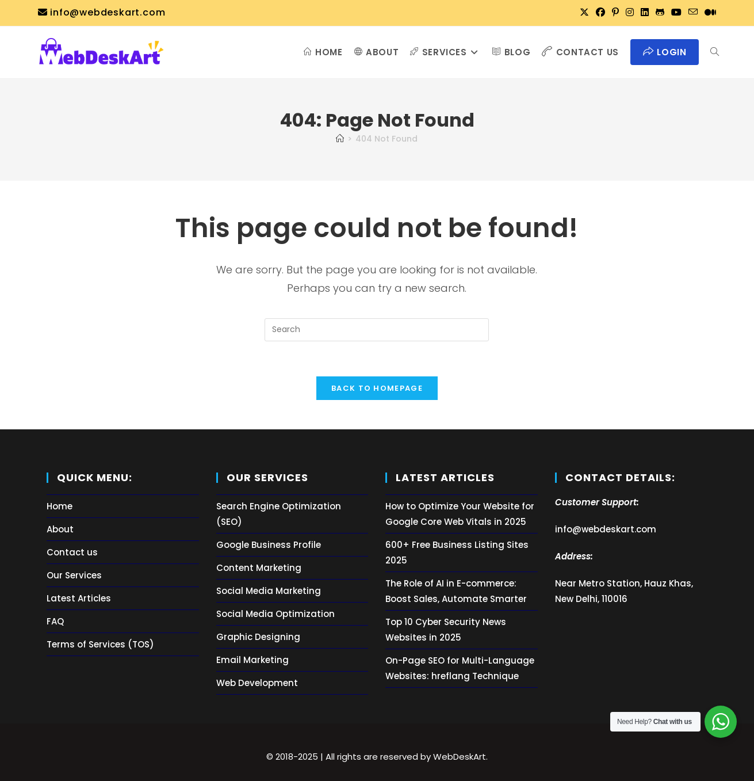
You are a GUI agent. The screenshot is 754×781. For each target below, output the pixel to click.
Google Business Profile (268, 545)
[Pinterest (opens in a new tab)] (615, 12)
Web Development (257, 683)
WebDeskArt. (460, 756)
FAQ (55, 621)
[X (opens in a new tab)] (584, 12)
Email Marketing (252, 660)
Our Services (74, 575)
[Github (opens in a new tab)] (660, 12)
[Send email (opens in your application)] (693, 12)
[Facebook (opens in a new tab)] (600, 12)
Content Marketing (258, 568)
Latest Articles (79, 598)
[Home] (340, 138)
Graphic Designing (258, 637)
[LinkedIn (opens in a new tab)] (644, 12)
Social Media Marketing (268, 591)
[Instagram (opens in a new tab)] (629, 12)
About (60, 529)
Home (59, 506)
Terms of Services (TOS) (100, 644)
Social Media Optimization (275, 614)
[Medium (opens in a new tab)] (708, 12)
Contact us (72, 552)
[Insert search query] (377, 329)
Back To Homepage (377, 388)
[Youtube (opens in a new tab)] (676, 12)
